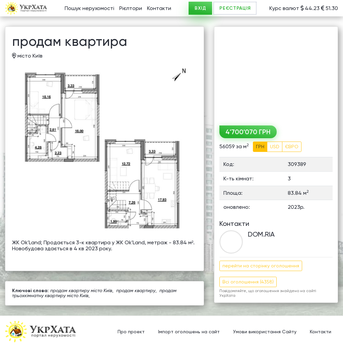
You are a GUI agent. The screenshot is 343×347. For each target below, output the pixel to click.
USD (274, 146)
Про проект (131, 332)
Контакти (159, 8)
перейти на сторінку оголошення (260, 265)
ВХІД (200, 8)
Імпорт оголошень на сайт (189, 332)
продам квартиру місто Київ (81, 290)
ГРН (260, 146)
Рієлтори (130, 8)
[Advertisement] (276, 73)
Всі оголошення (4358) (248, 281)
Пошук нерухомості (89, 8)
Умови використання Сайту (264, 332)
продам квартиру (135, 290)
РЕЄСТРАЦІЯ (235, 8)
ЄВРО (291, 146)
